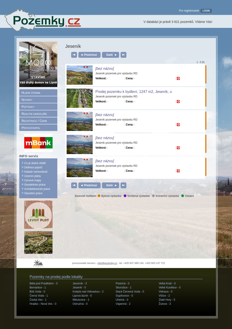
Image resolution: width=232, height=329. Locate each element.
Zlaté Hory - (167, 299)
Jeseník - (79, 287)
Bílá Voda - (37, 291)
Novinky (27, 100)
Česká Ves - (38, 299)
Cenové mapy (32, 180)
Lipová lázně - (82, 295)
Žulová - (165, 303)
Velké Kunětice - (170, 287)
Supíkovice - (124, 295)
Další (110, 54)
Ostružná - (80, 303)
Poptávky (28, 107)
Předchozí (90, 54)
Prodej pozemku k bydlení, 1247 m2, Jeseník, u (133, 92)
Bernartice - (38, 287)
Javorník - (80, 283)
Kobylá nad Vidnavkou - (88, 291)
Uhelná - (122, 299)
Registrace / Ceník (34, 121)
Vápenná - (123, 303)
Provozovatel (31, 128)
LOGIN (206, 11)
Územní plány (32, 176)
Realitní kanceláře (34, 114)
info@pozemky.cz (107, 263)
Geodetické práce (35, 184)
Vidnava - (166, 291)
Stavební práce (33, 193)
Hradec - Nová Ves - (43, 303)
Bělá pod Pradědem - (44, 283)
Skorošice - (124, 287)
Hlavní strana (31, 92)
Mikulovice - (81, 299)
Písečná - (123, 283)
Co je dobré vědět (35, 163)
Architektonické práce (37, 189)
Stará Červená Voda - (130, 291)
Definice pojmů (33, 167)
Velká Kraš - (167, 283)
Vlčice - (164, 295)
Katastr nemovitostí (36, 171)
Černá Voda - (39, 295)
